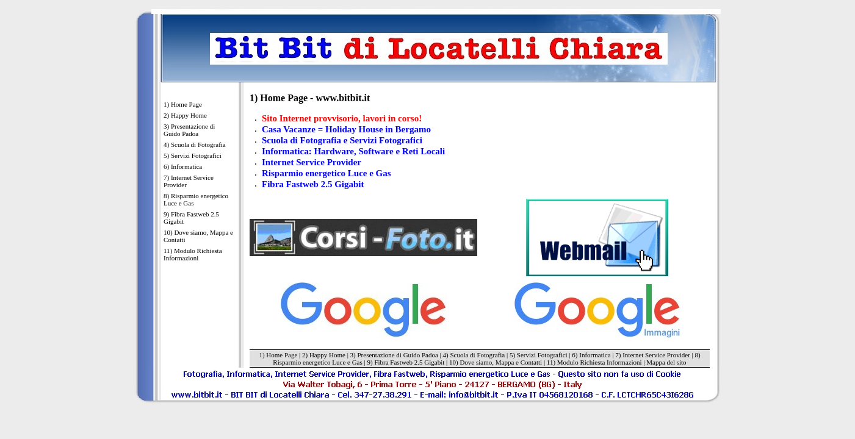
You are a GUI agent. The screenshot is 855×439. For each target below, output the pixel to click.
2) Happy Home (185, 115)
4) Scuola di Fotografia (195, 144)
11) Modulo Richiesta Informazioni (193, 254)
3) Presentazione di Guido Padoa (189, 130)
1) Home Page (183, 104)
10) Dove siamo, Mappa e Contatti (198, 236)
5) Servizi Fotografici (193, 155)
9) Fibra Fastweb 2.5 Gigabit (191, 217)
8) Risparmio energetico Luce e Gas (196, 199)
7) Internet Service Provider (189, 181)
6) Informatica (183, 166)
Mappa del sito (666, 362)
